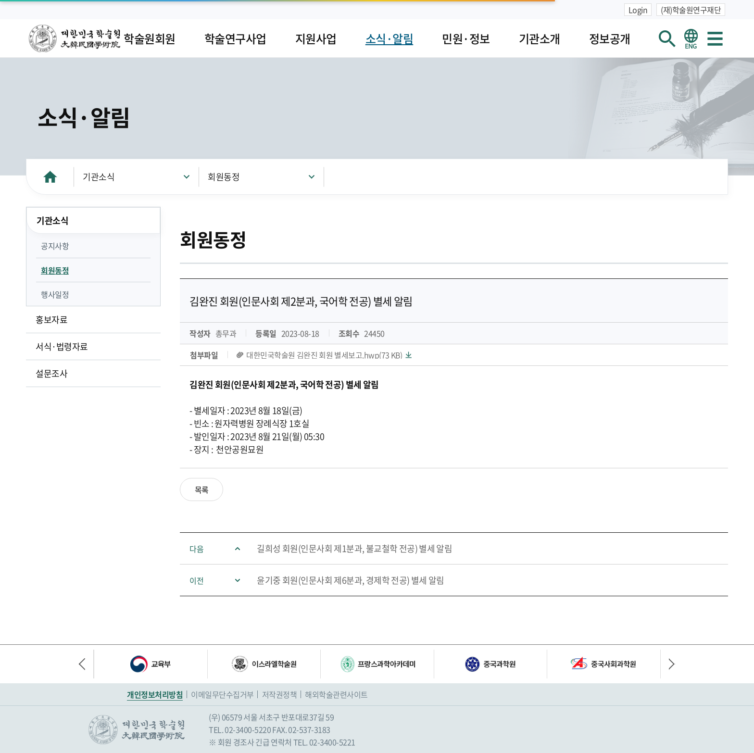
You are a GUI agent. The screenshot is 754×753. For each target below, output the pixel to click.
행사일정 (55, 294)
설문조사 (51, 373)
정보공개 (609, 38)
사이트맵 (715, 38)
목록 (202, 489)
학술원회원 (150, 38)
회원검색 (667, 38)
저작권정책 (279, 694)
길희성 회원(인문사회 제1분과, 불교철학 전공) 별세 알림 (354, 548)
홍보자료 (51, 319)
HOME (50, 177)
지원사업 (316, 38)
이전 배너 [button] (86, 664)
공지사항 (55, 245)
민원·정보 (466, 38)
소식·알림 (389, 38)
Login (638, 9)
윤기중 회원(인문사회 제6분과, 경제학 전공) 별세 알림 (350, 580)
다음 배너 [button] (668, 664)
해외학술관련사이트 (336, 694)
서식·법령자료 (62, 346)
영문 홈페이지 (691, 38)
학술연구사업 (235, 38)
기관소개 (539, 38)
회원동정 (223, 176)
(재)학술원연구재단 (691, 9)
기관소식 (98, 176)
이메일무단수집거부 (222, 694)
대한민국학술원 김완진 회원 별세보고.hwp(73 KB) (324, 355)
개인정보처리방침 (155, 694)
